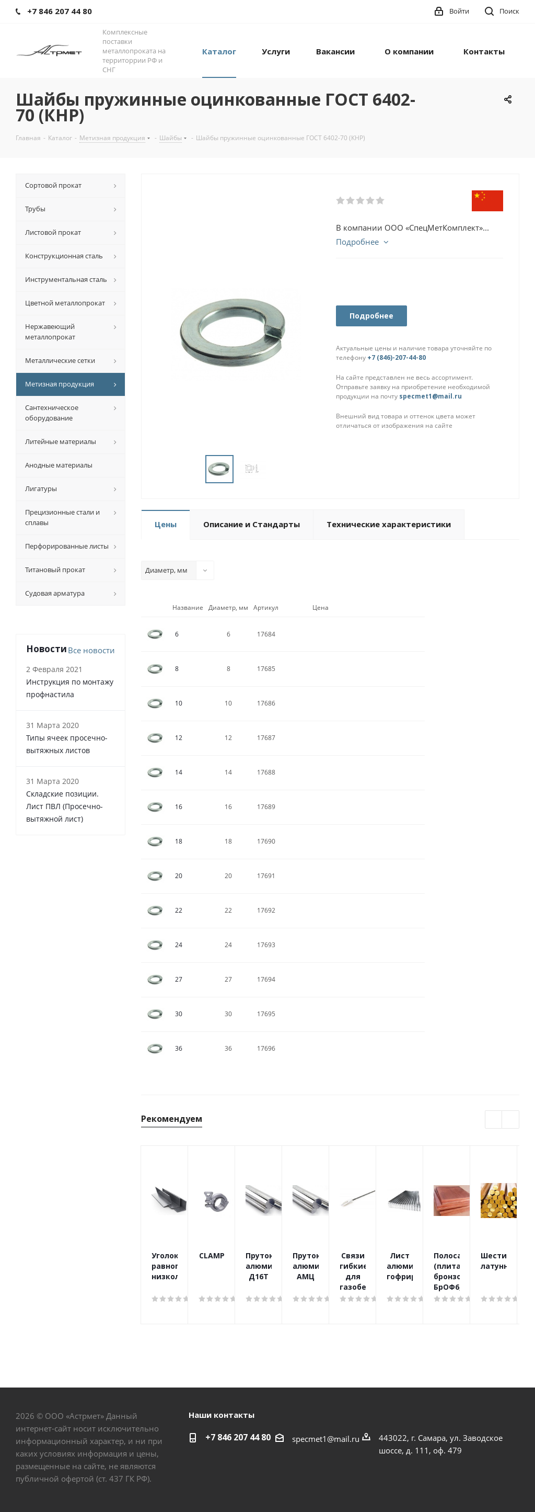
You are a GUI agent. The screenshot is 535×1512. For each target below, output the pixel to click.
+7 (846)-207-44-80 (396, 357)
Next (510, 1120)
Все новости (91, 650)
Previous (494, 1120)
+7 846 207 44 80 (238, 1437)
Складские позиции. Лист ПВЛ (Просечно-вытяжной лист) (64, 806)
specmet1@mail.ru (430, 396)
